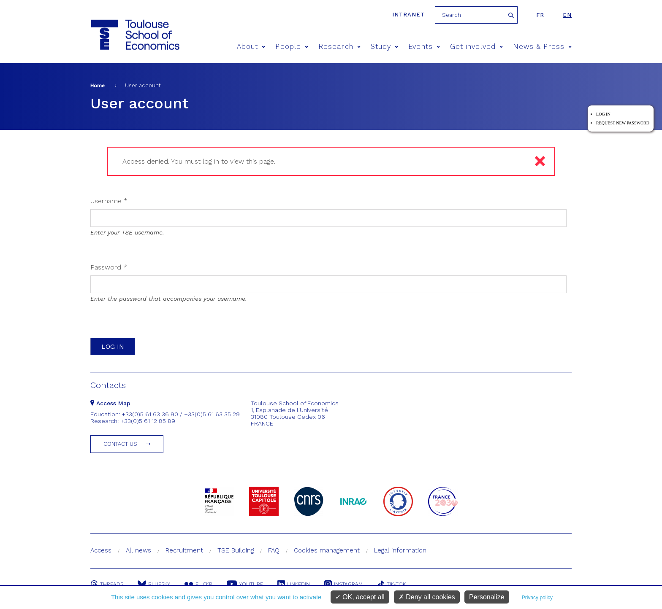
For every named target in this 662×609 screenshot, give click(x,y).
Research (339, 47)
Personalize (487, 597)
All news (138, 550)
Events (424, 47)
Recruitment (184, 550)
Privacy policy (537, 598)
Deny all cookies (427, 597)
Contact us (120, 444)
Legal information (400, 550)
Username (109, 201)
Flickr (198, 584)
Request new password (622, 123)
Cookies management (327, 550)
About (251, 47)
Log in (603, 114)
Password (108, 267)
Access (100, 550)
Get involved (476, 47)
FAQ (273, 550)
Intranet (408, 14)
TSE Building (235, 550)
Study (385, 47)
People (291, 47)
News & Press (542, 47)
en (567, 15)
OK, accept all (360, 597)
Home (97, 86)
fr (540, 15)
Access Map (110, 403)
